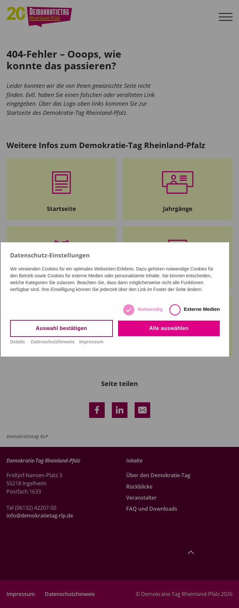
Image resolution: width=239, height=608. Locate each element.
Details (17, 341)
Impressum (91, 341)
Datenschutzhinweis (53, 341)
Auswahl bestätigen (61, 328)
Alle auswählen (169, 328)
